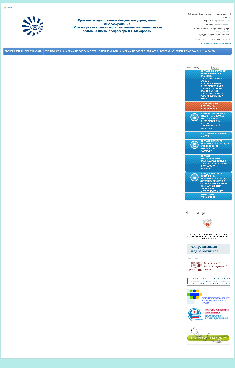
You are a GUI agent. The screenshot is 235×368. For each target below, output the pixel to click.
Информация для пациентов (80, 51)
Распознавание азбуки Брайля (214, 134)
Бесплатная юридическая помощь (180, 51)
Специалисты (53, 51)
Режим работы (33, 51)
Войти (9, 7)
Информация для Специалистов (139, 51)
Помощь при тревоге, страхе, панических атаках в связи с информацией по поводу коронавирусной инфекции (213, 120)
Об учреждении (14, 51)
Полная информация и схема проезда (215, 43)
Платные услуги (108, 51)
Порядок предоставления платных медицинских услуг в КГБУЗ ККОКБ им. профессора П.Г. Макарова (213, 162)
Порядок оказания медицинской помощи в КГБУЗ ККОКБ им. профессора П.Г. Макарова (214, 146)
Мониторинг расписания (207, 195)
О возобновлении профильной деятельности (211, 105)
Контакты (209, 51)
